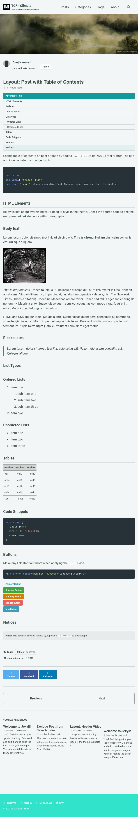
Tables (9, 134)
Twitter (10, 803)
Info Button (12, 625)
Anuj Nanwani (22, 62)
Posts (64, 7)
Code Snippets (14, 140)
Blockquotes (14, 112)
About (114, 7)
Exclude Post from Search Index (50, 744)
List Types (11, 118)
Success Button (14, 605)
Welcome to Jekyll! (17, 742)
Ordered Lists (15, 123)
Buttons (10, 145)
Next (101, 713)
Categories (82, 7)
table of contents (26, 669)
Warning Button (14, 611)
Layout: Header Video (85, 742)
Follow (47, 67)
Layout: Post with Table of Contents (43, 82)
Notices (10, 151)
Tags (100, 7)
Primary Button (14, 598)
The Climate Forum (20, 809)
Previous (36, 713)
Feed (62, 803)
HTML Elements (14, 102)
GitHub (26, 803)
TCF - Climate (26, 7)
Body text (11, 107)
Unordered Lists (16, 129)
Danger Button (13, 618)
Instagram (45, 803)
